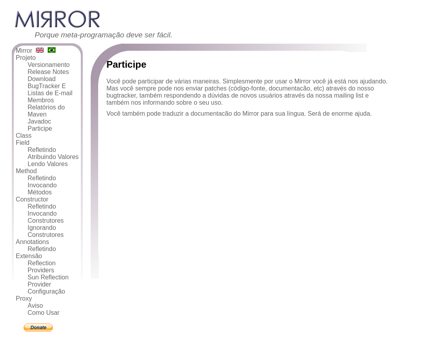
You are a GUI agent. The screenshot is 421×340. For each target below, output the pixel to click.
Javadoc (39, 121)
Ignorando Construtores (46, 231)
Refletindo (42, 149)
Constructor (32, 199)
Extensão (29, 256)
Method (26, 171)
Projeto (26, 57)
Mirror (24, 50)
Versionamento (49, 64)
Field (23, 142)
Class (24, 135)
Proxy (24, 298)
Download (42, 79)
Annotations (32, 241)
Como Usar (44, 312)
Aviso (35, 305)
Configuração (46, 291)
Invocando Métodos (42, 189)
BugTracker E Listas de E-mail (50, 89)
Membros (41, 100)
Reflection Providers (42, 266)
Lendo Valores (48, 164)
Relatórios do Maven (46, 111)
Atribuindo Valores (53, 156)
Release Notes (48, 71)
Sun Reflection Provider (48, 281)
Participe (40, 128)
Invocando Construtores (46, 217)
